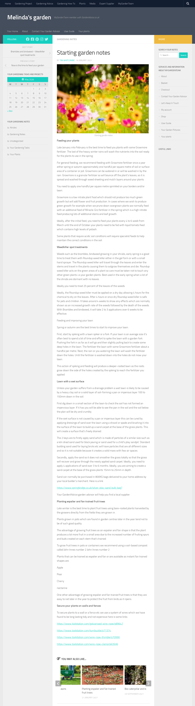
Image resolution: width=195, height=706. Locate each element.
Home (8, 3)
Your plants (84, 31)
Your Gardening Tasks (20, 147)
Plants (82, 3)
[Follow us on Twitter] (46, 39)
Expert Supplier (106, 3)
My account (166, 110)
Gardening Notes (67, 39)
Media (92, 3)
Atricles (13, 127)
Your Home (12, 31)
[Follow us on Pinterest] (37, 39)
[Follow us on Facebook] (27, 39)
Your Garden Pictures (170, 130)
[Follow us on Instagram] (41, 39)
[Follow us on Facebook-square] (32, 39)
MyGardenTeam (126, 3)
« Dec (10, 111)
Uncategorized (16, 141)
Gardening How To (66, 3)
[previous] (58, 683)
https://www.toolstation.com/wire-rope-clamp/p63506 (87, 644)
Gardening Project (23, 3)
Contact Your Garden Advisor (46, 31)
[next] (148, 683)
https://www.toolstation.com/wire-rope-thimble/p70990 (88, 637)
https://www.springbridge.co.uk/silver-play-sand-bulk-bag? (89, 487)
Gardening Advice (44, 3)
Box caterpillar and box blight (140, 688)
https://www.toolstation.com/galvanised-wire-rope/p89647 (90, 623)
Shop (163, 116)
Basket (164, 83)
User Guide (69, 31)
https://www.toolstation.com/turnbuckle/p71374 (84, 630)
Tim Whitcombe (67, 60)
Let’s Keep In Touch (170, 103)
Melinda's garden (29, 17)
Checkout (165, 89)
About (25, 31)
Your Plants (15, 154)
